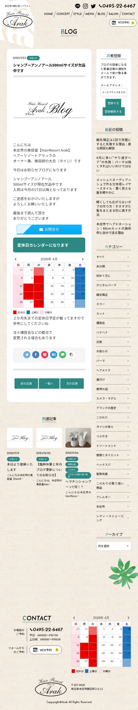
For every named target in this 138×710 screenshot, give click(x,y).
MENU (89, 14)
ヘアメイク (103, 370)
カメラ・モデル (106, 398)
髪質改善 (102, 474)
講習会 (100, 323)
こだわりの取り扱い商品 (110, 485)
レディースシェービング (110, 518)
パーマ (100, 361)
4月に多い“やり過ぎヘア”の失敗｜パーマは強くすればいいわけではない (113, 164)
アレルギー (103, 497)
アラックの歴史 (106, 408)
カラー (100, 304)
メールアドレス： (112, 85)
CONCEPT (63, 14)
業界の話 (102, 389)
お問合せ (49, 229)
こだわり (102, 417)
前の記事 (26, 383)
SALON (113, 14)
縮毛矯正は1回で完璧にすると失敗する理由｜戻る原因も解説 (113, 143)
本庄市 (100, 506)
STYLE (77, 14)
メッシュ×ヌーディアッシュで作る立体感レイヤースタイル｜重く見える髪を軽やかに (113, 186)
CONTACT (128, 14)
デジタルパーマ (106, 285)
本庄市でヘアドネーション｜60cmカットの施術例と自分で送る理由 (113, 228)
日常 (99, 342)
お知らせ (102, 351)
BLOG (101, 14)
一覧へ (49, 383)
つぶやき (102, 436)
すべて (100, 257)
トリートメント (106, 446)
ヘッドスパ (103, 464)
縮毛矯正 (102, 295)
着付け (100, 379)
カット (100, 313)
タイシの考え (105, 427)
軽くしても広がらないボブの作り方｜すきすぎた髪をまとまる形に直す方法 (113, 208)
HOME (48, 14)
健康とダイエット (107, 455)
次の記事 (72, 383)
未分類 (100, 266)
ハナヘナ (102, 332)
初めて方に (103, 276)
